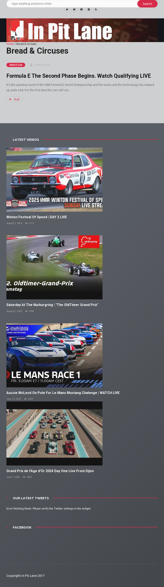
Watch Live (15, 64)
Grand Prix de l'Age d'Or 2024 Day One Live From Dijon (50, 471)
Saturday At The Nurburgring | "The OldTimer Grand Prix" (52, 305)
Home (10, 43)
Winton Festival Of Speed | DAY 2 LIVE (36, 217)
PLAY (14, 99)
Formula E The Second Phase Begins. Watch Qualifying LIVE (78, 76)
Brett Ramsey (39, 64)
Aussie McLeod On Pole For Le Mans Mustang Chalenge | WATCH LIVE (63, 393)
